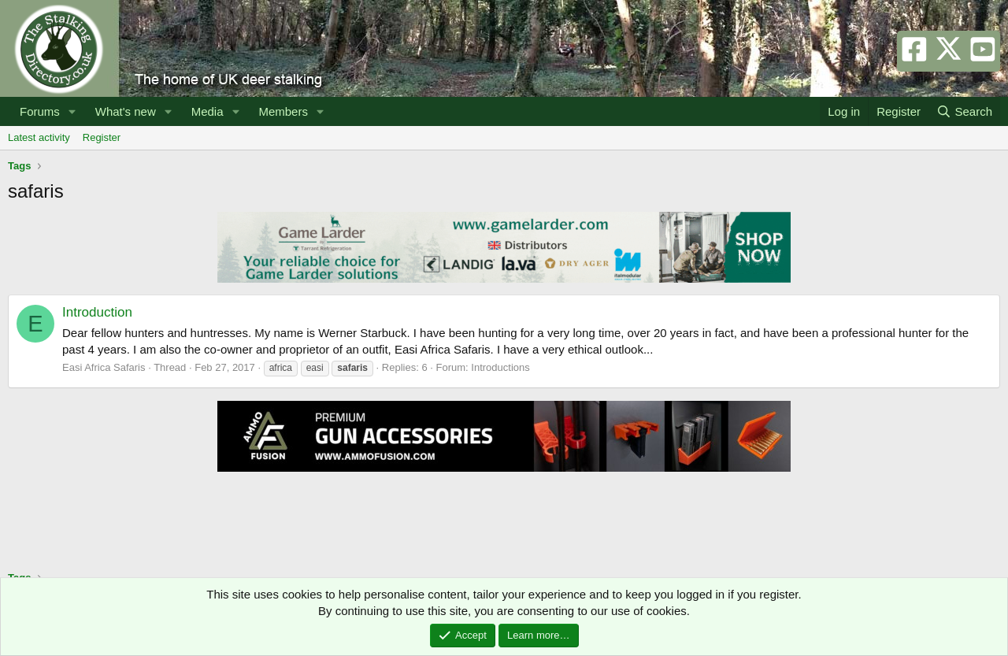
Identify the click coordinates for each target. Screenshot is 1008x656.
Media (207, 111)
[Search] (964, 111)
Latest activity (39, 137)
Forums (40, 111)
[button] (72, 111)
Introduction (97, 312)
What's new (125, 111)
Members (283, 111)
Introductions (500, 367)
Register (101, 137)
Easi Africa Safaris (104, 367)
